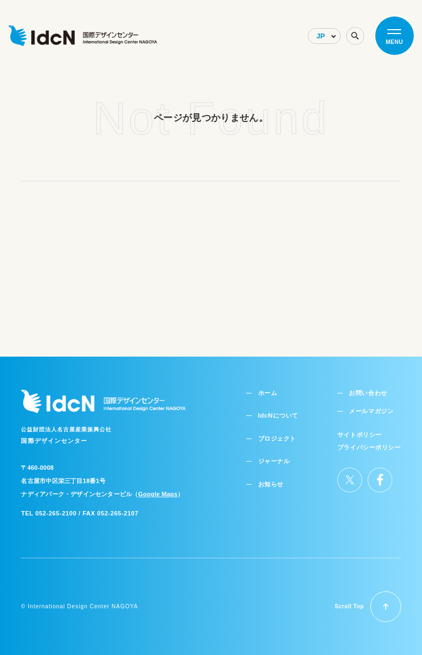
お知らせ (269, 478)
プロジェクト (276, 433)
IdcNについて (276, 411)
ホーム (266, 388)
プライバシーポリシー (369, 442)
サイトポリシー (359, 429)
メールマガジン (369, 406)
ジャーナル (272, 456)
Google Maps (157, 489)
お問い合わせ (366, 388)
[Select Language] (324, 36)
